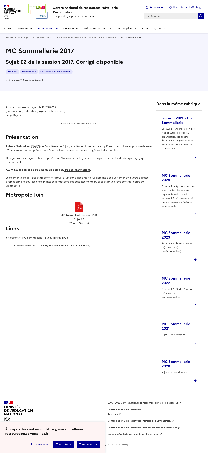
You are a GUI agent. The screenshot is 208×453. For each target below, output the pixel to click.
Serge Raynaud (36, 80)
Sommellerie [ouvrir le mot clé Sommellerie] (29, 71)
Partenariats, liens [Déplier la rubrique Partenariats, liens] (152, 28)
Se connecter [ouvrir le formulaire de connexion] (156, 7)
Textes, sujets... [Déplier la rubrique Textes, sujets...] (46, 28)
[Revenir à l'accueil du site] (18, 412)
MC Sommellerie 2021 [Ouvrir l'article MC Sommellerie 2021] (176, 326)
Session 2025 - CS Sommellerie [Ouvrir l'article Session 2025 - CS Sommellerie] (177, 120)
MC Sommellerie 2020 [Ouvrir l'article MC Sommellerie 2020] (176, 364)
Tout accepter (88, 444)
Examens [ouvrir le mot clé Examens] (12, 71)
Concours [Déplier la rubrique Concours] (68, 28)
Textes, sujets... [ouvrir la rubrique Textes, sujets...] (24, 37)
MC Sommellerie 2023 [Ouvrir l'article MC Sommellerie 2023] (176, 235)
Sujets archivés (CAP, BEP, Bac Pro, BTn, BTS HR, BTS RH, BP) (53, 245)
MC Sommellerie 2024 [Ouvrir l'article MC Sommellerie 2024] (176, 178)
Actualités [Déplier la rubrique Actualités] (23, 28)
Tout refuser (63, 444)
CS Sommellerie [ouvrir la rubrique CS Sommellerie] (108, 37)
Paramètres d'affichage (187, 7)
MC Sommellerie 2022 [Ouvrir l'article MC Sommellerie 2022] (176, 281)
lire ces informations (77, 170)
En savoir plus (39, 444)
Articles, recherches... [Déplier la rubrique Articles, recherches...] (95, 28)
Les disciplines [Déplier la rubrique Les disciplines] (125, 28)
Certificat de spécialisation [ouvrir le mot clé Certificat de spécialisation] (55, 71)
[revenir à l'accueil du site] (96, 10)
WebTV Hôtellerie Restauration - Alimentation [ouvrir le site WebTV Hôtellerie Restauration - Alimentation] (133, 434)
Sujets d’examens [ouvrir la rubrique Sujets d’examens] (43, 37)
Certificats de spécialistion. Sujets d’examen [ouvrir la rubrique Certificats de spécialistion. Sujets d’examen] (76, 37)
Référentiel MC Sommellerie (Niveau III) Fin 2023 (38, 238)
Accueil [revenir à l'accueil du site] (8, 28)
